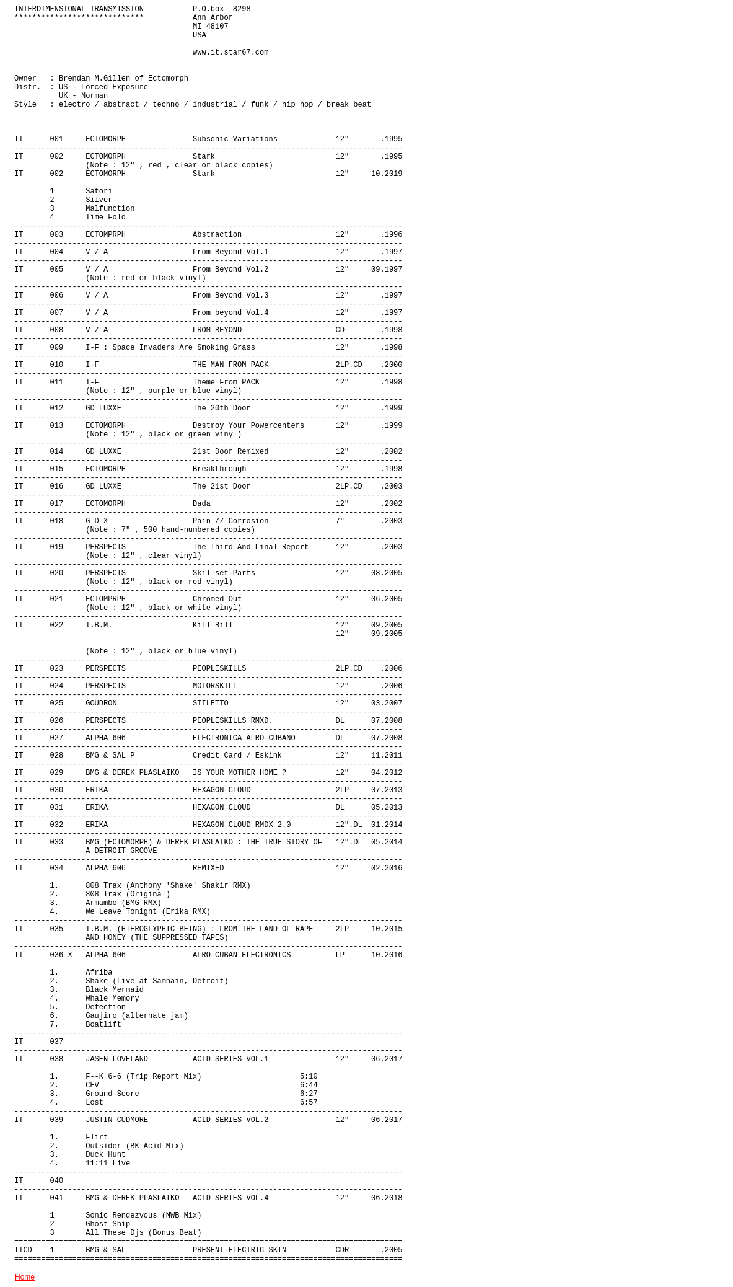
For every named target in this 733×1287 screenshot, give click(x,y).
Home (25, 1277)
